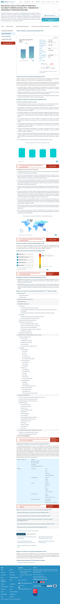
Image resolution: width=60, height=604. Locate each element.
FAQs (11, 580)
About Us (3, 572)
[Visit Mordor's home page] (8, 2)
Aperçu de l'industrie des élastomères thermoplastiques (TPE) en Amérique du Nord (26, 542)
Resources (44, 1)
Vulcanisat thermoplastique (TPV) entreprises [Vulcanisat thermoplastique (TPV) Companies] (26, 562)
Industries (48, 1)
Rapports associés (21, 534)
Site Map (11, 596)
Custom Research (27, 1)
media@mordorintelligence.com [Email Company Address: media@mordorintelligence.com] (24, 588)
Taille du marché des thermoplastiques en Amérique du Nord (46, 542)
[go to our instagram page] (44, 582)
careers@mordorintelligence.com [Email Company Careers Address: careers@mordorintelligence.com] (39, 576)
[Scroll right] (58, 26)
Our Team (12, 572)
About (33, 1)
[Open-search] (57, 2)
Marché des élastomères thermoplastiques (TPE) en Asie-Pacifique (26, 537)
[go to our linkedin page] (34, 582)
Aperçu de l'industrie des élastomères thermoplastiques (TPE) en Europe (46, 537)
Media (2, 577)
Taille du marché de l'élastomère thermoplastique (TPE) (26, 546)
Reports (21, 1)
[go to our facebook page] (36, 582)
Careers (2, 591)
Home (2, 569)
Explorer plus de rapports (31, 534)
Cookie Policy (12, 594)
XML (2, 596)
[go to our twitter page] (39, 582)
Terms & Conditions (14, 591)
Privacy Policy (4, 594)
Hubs (11, 589)
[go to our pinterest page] (41, 582)
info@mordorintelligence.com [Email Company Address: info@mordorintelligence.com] (26, 583)
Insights (2, 584)
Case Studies (12, 584)
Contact (53, 1)
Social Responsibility (14, 577)
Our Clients (3, 574)
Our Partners (12, 574)
